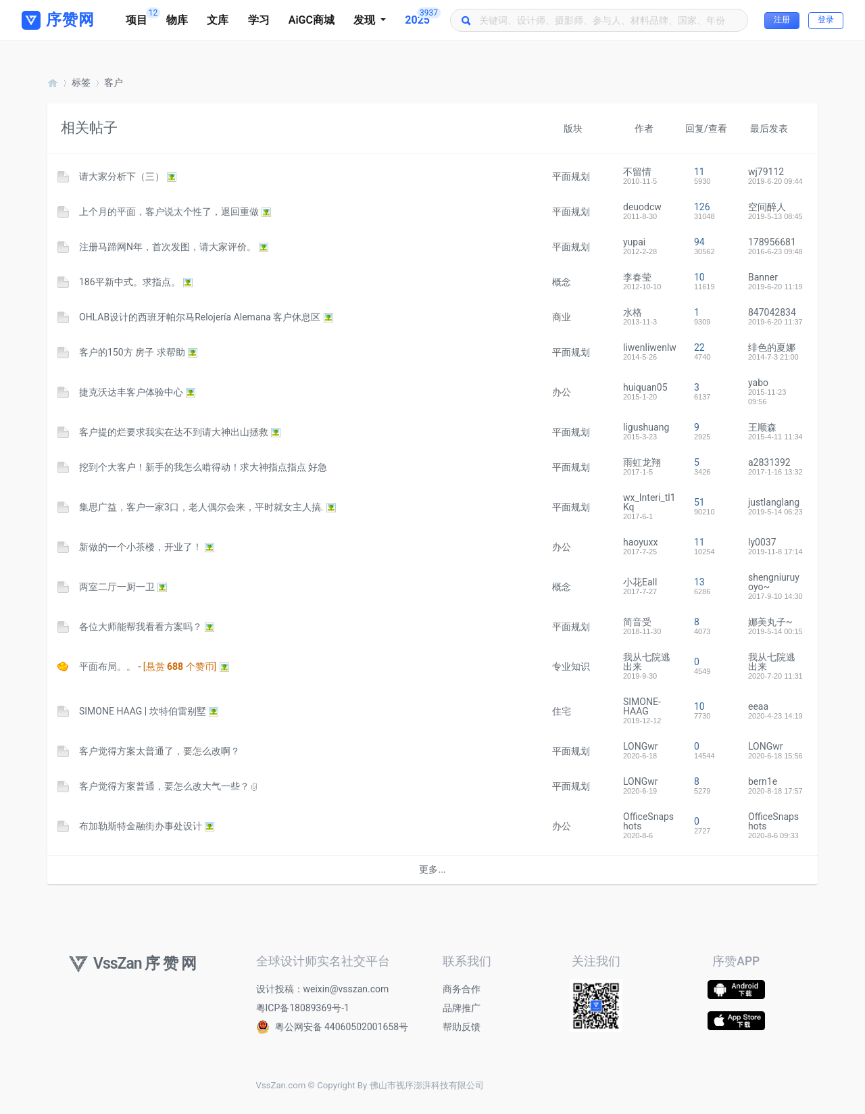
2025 (422, 16)
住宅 (561, 711)
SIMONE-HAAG (642, 706)
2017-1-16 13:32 (775, 472)
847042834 (772, 312)
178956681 (772, 242)
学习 (259, 20)
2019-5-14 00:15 (775, 631)
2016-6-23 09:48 (775, 251)
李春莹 (637, 277)
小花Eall (640, 582)
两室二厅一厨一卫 (117, 586)
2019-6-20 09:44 (775, 181)
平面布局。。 (107, 666)
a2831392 (769, 462)
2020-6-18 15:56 (775, 756)
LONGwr (640, 746)
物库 (177, 20)
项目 (141, 16)
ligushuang (646, 427)
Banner (763, 277)
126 (702, 206)
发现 (365, 20)
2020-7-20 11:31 (775, 676)
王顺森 (762, 427)
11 (699, 171)
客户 (113, 82)
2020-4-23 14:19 (775, 716)
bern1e (762, 781)
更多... (432, 869)
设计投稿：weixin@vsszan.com (322, 989)
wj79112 (766, 171)
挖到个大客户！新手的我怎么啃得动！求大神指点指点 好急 (203, 467)
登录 (826, 19)
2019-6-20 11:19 (775, 287)
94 (699, 242)
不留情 (637, 171)
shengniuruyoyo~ (773, 582)
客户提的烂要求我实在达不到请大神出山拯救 (173, 432)
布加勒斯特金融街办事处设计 (140, 826)
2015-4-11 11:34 (775, 437)
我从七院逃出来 (646, 662)
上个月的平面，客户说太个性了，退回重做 (169, 211)
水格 (632, 312)
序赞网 (52, 83)
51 (699, 502)
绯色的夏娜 (771, 347)
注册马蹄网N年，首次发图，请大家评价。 (167, 246)
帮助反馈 (461, 1026)
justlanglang (773, 502)
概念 (561, 281)
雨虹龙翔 (642, 462)
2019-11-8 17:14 (775, 552)
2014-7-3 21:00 (773, 357)
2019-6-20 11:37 (775, 322)
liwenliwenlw (649, 347)
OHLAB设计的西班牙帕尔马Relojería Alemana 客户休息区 (199, 317)
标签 (81, 82)
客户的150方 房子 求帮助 (132, 352)
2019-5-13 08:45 (775, 216)
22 (699, 347)
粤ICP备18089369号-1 (302, 1007)
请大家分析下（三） (121, 176)
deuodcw (642, 206)
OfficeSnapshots (648, 821)
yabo (758, 382)
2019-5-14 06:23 (775, 512)
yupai (634, 242)
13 (699, 582)
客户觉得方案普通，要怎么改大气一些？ (164, 786)
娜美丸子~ (770, 621)
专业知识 (571, 666)
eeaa (758, 706)
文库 (217, 20)
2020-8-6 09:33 (773, 835)
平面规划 (571, 176)
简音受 (637, 621)
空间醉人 (767, 206)
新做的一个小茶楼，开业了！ (140, 546)
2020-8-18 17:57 (775, 791)
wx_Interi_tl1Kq (649, 502)
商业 (561, 317)
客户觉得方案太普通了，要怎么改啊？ (159, 751)
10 (699, 277)
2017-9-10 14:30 (775, 596)
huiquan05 (645, 387)
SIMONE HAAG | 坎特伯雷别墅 (142, 711)
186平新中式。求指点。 (129, 281)
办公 (561, 392)
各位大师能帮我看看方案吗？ (140, 626)
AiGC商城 (312, 20)
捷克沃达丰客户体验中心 (131, 392)
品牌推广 (461, 1007)
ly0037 (762, 542)
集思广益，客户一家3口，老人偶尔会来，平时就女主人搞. (201, 507)
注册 (782, 19)
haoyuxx (640, 542)
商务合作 (461, 989)
